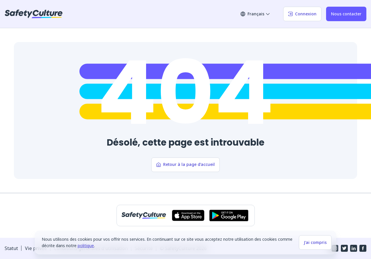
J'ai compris (315, 242)
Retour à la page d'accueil (185, 164)
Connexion (302, 14)
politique (86, 245)
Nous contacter (346, 14)
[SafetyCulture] (34, 14)
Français (255, 14)
